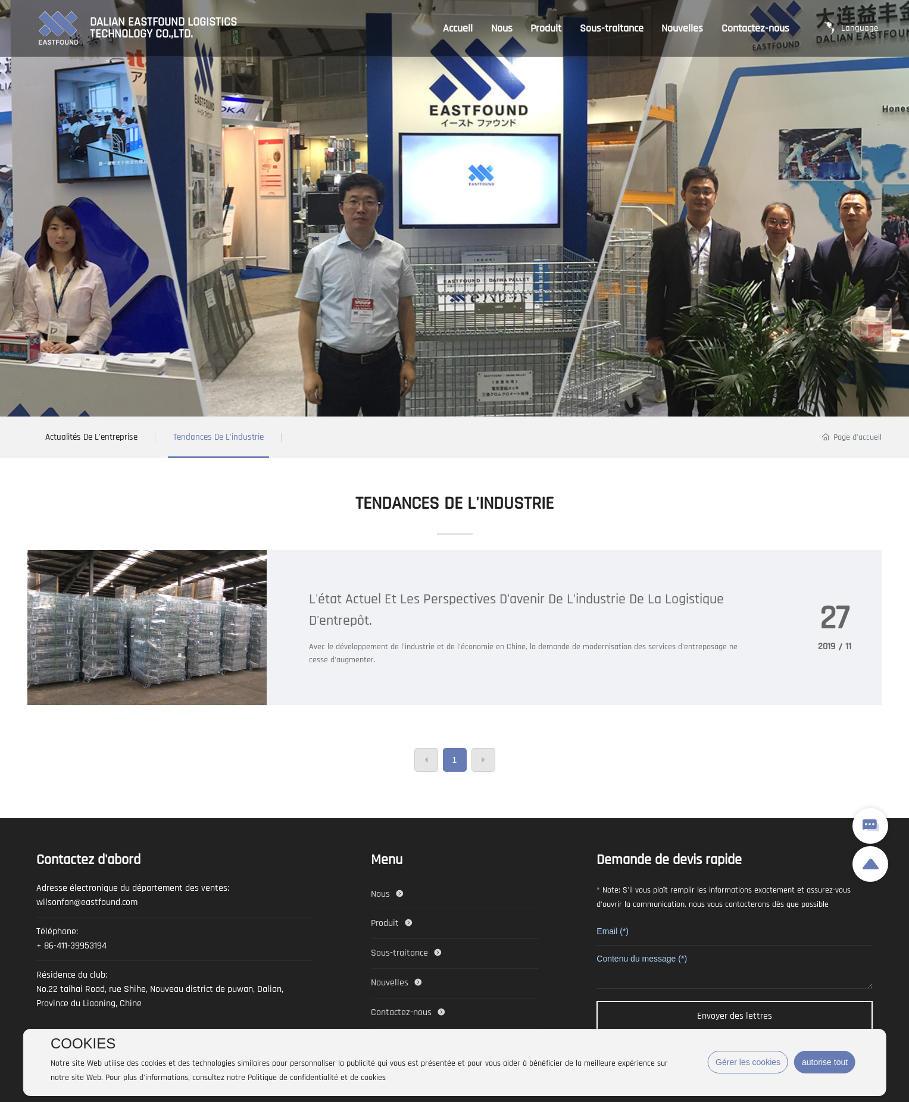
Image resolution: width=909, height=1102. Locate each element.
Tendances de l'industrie (218, 437)
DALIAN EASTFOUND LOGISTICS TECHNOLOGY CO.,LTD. (163, 28)
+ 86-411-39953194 (71, 946)
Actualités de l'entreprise (91, 437)
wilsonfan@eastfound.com (87, 902)
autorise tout (825, 1062)
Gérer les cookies (748, 1062)
